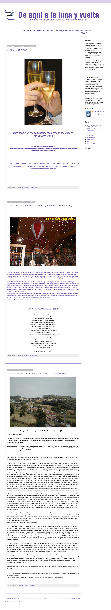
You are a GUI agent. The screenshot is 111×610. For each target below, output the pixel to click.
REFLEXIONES (91, 137)
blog (89, 79)
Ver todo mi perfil (96, 114)
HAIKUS (89, 133)
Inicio (44, 598)
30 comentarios (33, 355)
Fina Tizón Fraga (19, 187)
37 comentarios (32, 585)
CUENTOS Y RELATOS (93, 129)
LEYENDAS (90, 135)
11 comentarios (33, 187)
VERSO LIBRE (91, 143)
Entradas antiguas (75, 598)
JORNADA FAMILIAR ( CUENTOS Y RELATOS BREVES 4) (37, 373)
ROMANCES (90, 139)
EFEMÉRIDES (91, 131)
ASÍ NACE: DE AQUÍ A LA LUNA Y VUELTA (94, 125)
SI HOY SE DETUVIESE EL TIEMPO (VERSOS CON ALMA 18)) (39, 205)
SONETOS (90, 141)
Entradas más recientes (12, 598)
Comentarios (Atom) (18, 601)
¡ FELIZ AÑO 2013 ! (17, 50)
